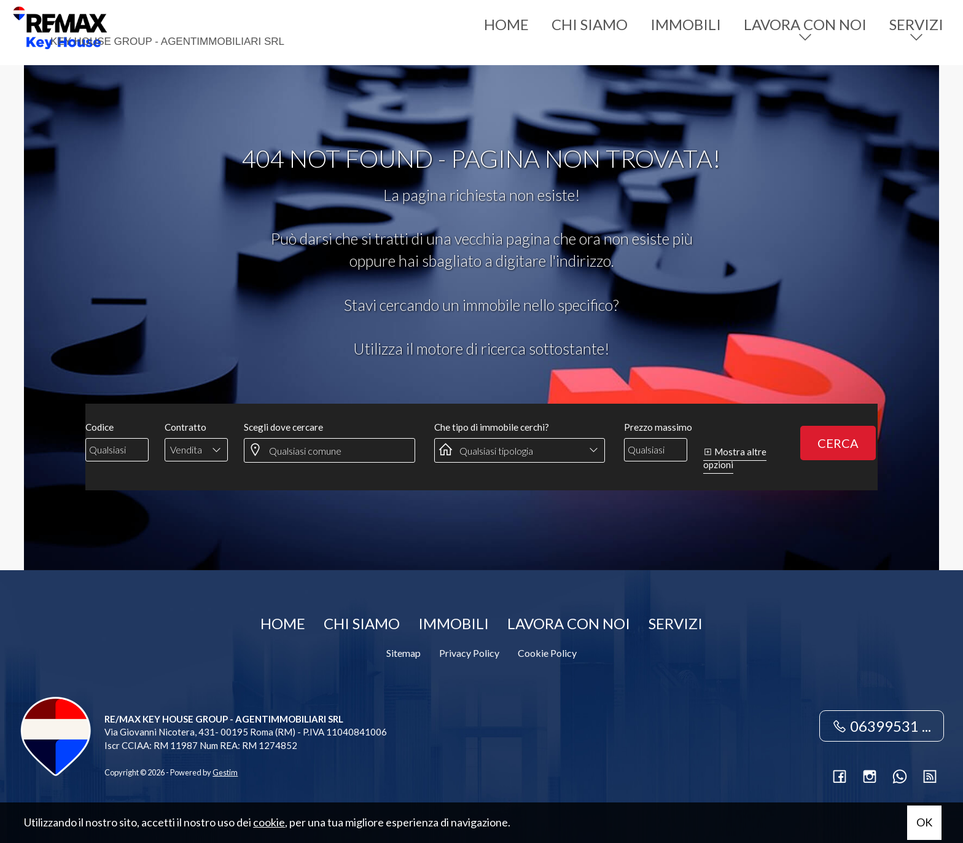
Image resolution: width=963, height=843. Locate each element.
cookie (269, 822)
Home (506, 24)
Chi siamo (590, 24)
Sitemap (403, 653)
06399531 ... (881, 726)
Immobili (685, 24)
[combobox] (196, 449)
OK (924, 822)
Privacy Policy (469, 653)
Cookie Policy (547, 653)
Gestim (225, 772)
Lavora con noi (805, 24)
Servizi (916, 24)
